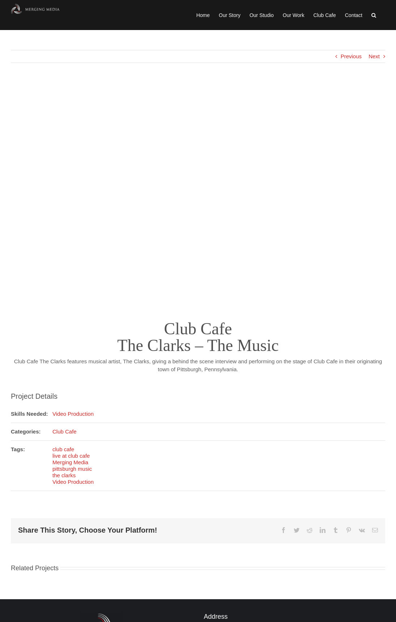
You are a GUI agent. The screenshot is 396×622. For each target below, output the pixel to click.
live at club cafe (71, 456)
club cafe (63, 449)
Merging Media (70, 462)
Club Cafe (64, 431)
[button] (373, 15)
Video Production (73, 414)
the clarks (64, 475)
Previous (351, 56)
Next (374, 56)
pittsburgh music (72, 469)
